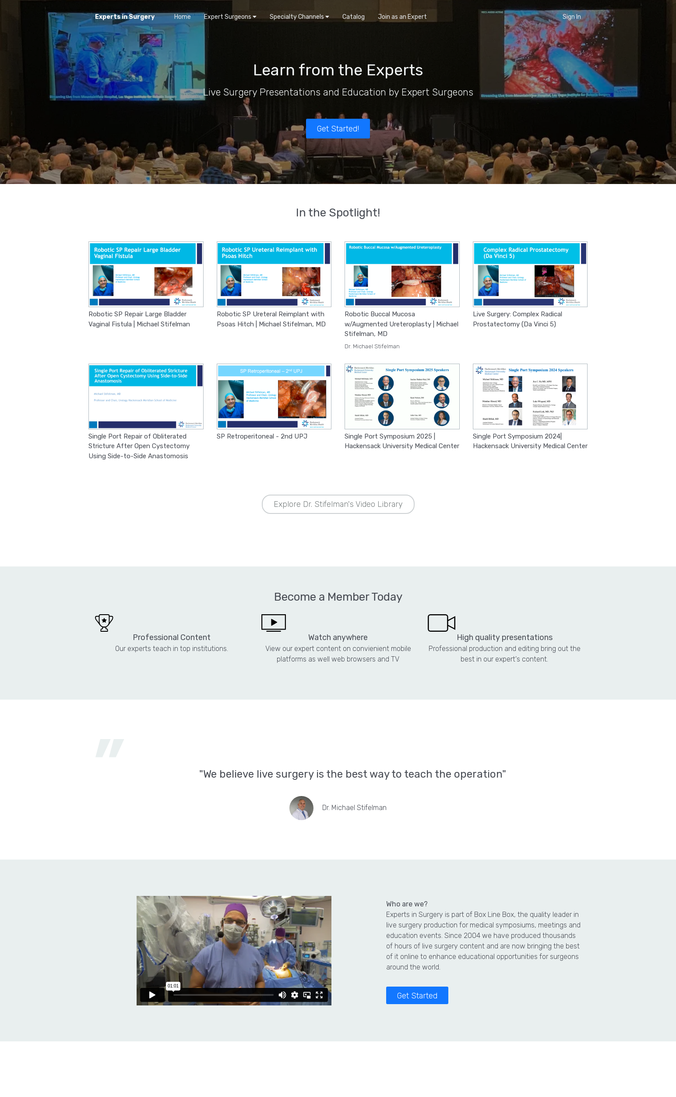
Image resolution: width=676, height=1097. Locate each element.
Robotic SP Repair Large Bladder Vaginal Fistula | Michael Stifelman (139, 319)
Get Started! (338, 129)
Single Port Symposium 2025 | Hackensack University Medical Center (402, 441)
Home (182, 17)
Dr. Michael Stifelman (372, 346)
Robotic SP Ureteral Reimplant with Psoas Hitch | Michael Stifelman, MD (271, 319)
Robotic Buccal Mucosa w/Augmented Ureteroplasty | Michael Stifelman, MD (401, 324)
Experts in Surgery (125, 17)
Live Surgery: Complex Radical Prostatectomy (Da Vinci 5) (517, 319)
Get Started (417, 996)
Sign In (572, 17)
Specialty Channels (299, 17)
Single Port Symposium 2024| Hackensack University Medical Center (530, 441)
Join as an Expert (402, 17)
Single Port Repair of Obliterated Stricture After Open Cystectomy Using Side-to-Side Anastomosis (139, 446)
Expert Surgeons (230, 17)
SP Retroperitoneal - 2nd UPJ (262, 436)
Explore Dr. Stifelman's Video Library (338, 504)
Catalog (353, 17)
